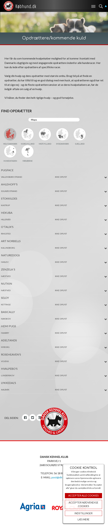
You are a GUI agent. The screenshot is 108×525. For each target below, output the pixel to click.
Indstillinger (83, 513)
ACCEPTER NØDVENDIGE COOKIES (83, 504)
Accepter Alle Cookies (83, 495)
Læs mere (83, 519)
